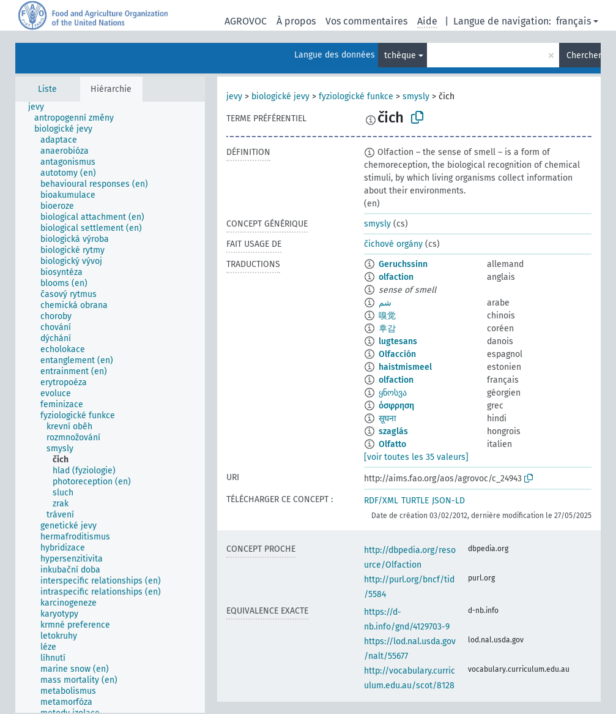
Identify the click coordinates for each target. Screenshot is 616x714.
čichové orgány (393, 244)
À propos (296, 21)
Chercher (583, 55)
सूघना (387, 418)
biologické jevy (280, 96)
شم (385, 303)
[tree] (110, 407)
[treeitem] (41, 107)
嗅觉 (387, 315)
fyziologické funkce (356, 96)
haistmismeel (405, 367)
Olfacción (397, 354)
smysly (416, 96)
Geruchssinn (403, 264)
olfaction (396, 277)
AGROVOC (246, 21)
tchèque (400, 55)
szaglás (393, 431)
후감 (387, 328)
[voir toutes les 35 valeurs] (416, 457)
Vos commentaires (366, 21)
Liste (47, 89)
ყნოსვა (393, 393)
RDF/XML (381, 500)
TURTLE (415, 500)
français (573, 21)
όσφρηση (396, 405)
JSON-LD (448, 500)
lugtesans (398, 341)
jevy (234, 96)
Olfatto (392, 444)
